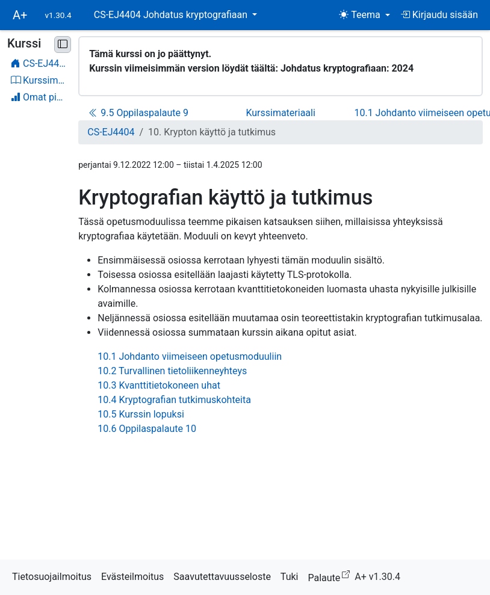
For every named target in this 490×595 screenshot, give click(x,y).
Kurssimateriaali (280, 113)
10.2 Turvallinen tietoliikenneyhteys (172, 371)
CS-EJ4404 (110, 132)
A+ (20, 15)
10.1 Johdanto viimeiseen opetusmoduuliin (190, 356)
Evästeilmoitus (132, 576)
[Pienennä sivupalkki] (62, 44)
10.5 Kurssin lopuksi (141, 414)
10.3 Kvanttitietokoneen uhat (159, 385)
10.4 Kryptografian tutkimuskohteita (174, 399)
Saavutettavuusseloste (222, 576)
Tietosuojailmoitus (51, 576)
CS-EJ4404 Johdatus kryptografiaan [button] (172, 14)
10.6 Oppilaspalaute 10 (147, 428)
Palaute (331, 576)
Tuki (290, 576)
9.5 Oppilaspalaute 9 (138, 113)
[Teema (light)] (364, 15)
